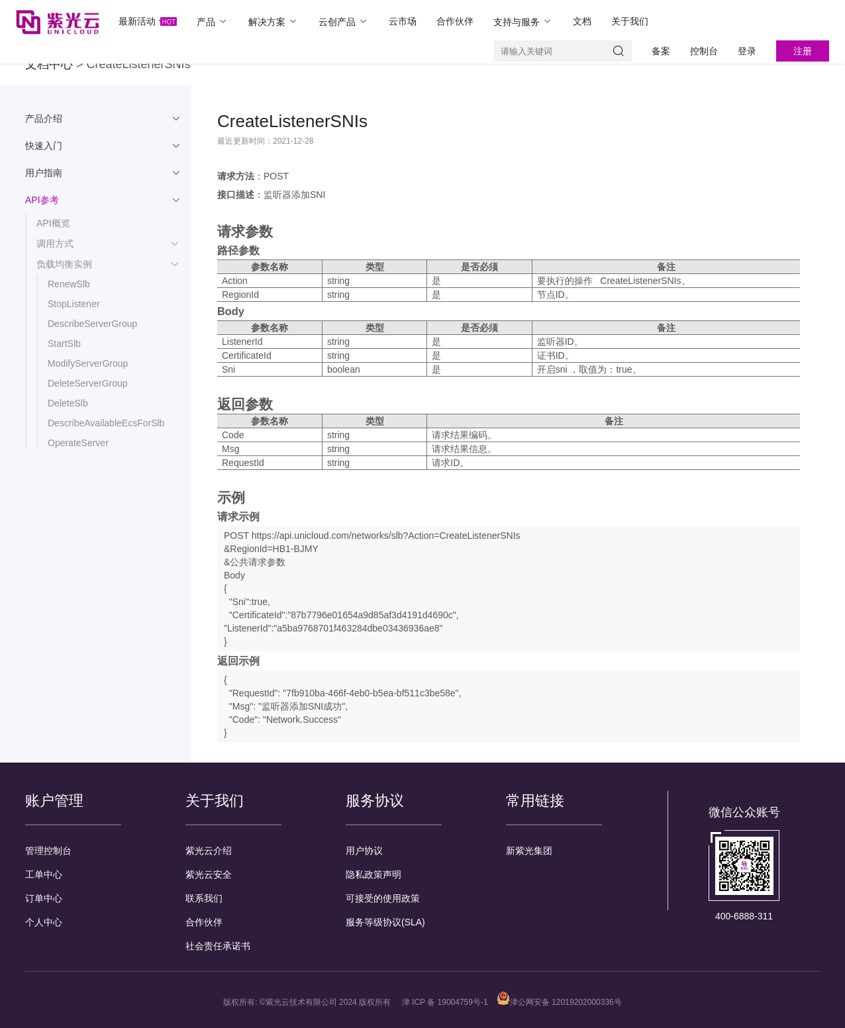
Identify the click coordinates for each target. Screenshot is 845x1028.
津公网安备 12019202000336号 (559, 1002)
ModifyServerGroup (88, 363)
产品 (212, 21)
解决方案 (273, 21)
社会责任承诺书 (217, 946)
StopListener (74, 304)
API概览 (53, 223)
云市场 (403, 21)
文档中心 (49, 64)
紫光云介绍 (208, 850)
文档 (582, 21)
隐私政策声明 (373, 874)
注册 (802, 51)
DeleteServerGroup (88, 383)
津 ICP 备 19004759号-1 (445, 1002)
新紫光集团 (529, 850)
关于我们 (629, 21)
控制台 (704, 51)
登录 (747, 51)
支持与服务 (523, 21)
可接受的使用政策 (383, 898)
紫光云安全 (208, 874)
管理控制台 (48, 850)
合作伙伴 (454, 21)
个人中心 (43, 922)
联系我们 (204, 898)
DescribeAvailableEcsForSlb (106, 423)
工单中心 (43, 874)
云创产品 (344, 21)
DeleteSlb (68, 403)
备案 (661, 51)
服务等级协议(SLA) (385, 922)
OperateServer (78, 443)
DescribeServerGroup (92, 323)
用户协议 (364, 850)
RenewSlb (69, 284)
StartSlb (64, 343)
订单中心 (43, 898)
